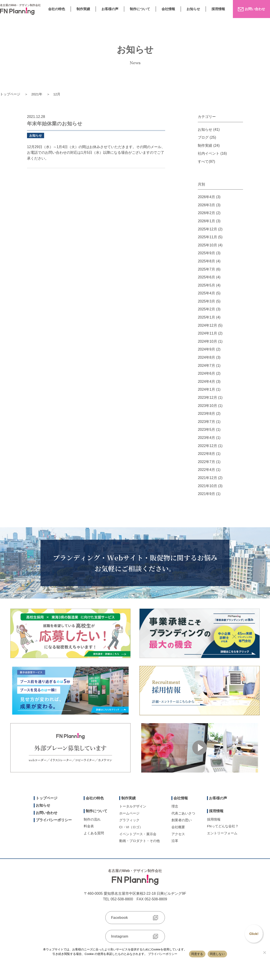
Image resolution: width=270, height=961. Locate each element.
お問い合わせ (46, 813)
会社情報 (168, 9)
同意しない (217, 954)
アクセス (178, 834)
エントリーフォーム (222, 833)
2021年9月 (206, 494)
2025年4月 (206, 293)
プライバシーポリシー (54, 820)
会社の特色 (56, 9)
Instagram (119, 936)
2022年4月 (206, 470)
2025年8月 (206, 261)
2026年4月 (206, 197)
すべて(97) (206, 161)
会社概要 (178, 827)
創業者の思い (181, 820)
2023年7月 (206, 422)
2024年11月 (207, 333)
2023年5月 (206, 429)
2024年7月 (206, 365)
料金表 (89, 826)
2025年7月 (206, 269)
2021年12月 (207, 478)
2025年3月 (206, 301)
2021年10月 (207, 486)
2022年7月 (206, 462)
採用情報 (218, 9)
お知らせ (193, 9)
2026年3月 (206, 205)
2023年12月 (207, 397)
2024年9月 (206, 349)
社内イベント (208, 153)
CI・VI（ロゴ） (131, 827)
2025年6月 (206, 277)
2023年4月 (206, 438)
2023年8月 (206, 413)
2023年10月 (207, 406)
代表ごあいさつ (183, 813)
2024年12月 (207, 325)
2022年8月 (206, 454)
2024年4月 (206, 381)
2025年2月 (206, 309)
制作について (140, 9)
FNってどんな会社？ (222, 826)
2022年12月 (207, 446)
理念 (174, 806)
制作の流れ (92, 819)
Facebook (119, 918)
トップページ (10, 94)
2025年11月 (207, 237)
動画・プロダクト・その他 (139, 841)
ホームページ (129, 813)
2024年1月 (206, 389)
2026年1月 (206, 221)
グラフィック (129, 820)
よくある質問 (94, 833)
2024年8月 (206, 357)
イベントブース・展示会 (137, 834)
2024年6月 (206, 373)
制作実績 (83, 9)
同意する (197, 954)
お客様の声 (109, 9)
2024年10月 (207, 341)
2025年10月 (207, 245)
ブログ (203, 137)
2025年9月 (206, 253)
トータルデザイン (132, 806)
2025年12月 (207, 229)
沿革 (174, 841)
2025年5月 (206, 285)
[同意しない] (264, 952)
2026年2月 (206, 213)
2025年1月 (206, 317)
